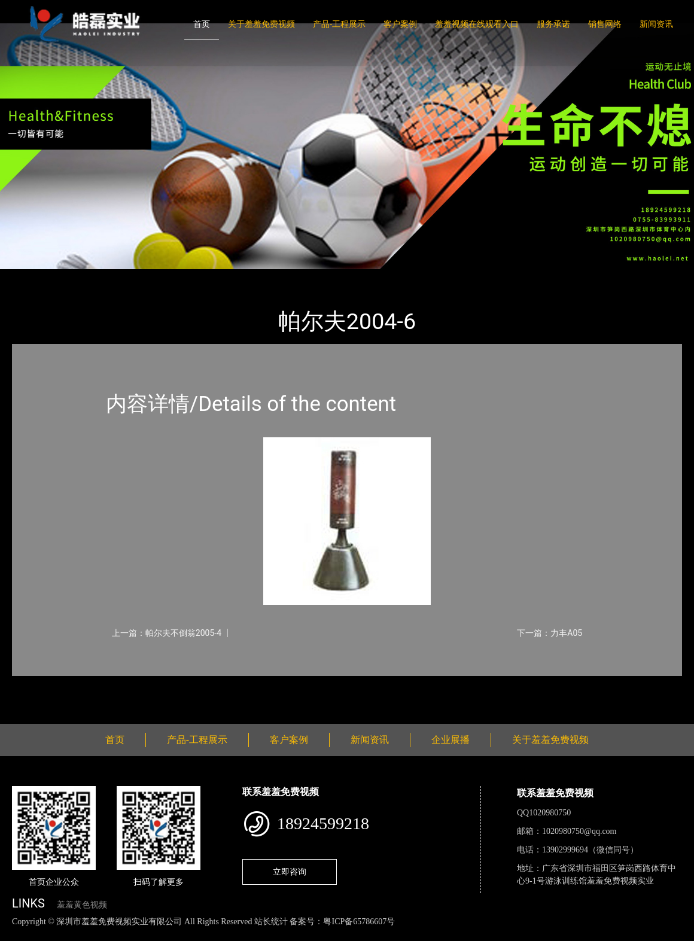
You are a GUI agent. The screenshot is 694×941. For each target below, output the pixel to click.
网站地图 (18, 934)
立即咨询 (289, 871)
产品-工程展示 (339, 24)
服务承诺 (553, 24)
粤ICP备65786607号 (359, 921)
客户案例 (400, 24)
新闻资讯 (656, 24)
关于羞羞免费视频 (261, 24)
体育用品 (144, 277)
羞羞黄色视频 (82, 904)
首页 (201, 24)
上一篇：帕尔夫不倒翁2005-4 (166, 633)
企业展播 (450, 740)
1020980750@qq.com (579, 831)
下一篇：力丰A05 (549, 633)
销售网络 (605, 24)
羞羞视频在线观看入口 (477, 24)
